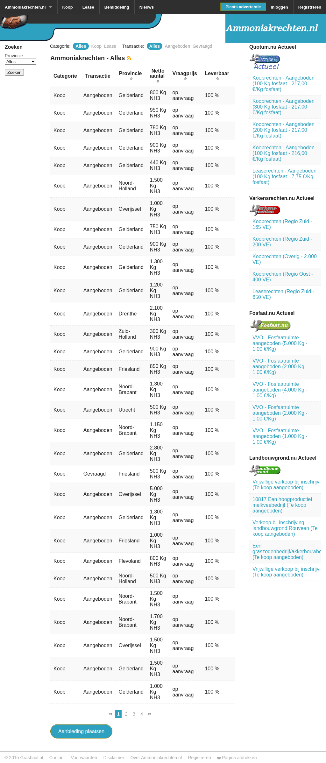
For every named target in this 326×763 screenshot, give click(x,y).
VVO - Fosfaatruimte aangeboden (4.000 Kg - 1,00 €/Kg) (280, 389)
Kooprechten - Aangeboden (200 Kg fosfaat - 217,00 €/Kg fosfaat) (283, 130)
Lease (88, 7)
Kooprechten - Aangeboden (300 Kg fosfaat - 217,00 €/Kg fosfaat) (283, 106)
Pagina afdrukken (237, 757)
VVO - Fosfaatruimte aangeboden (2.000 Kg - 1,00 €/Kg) (280, 366)
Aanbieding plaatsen (81, 731)
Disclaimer (113, 757)
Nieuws (146, 7)
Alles (80, 46)
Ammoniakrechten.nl (25, 7)
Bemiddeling (116, 7)
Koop (67, 7)
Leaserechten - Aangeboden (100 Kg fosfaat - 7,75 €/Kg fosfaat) (284, 176)
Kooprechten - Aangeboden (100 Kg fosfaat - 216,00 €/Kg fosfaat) (283, 153)
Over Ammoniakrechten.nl (156, 757)
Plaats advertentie (243, 6)
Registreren (309, 7)
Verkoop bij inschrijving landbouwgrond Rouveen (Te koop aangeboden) (285, 528)
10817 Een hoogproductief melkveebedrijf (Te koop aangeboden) (282, 505)
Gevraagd (202, 46)
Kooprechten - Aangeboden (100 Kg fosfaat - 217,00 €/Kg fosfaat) (283, 83)
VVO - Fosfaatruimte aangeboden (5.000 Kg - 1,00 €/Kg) (280, 343)
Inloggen (279, 7)
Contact (57, 757)
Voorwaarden (84, 757)
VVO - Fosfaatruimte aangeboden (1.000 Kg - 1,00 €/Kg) (280, 436)
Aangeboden (177, 46)
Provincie (14, 55)
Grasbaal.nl (31, 757)
